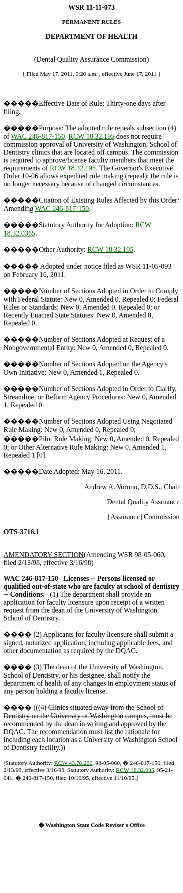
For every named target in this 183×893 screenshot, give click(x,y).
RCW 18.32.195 (91, 136)
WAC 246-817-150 (38, 136)
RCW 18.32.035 (135, 770)
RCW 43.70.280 (73, 763)
